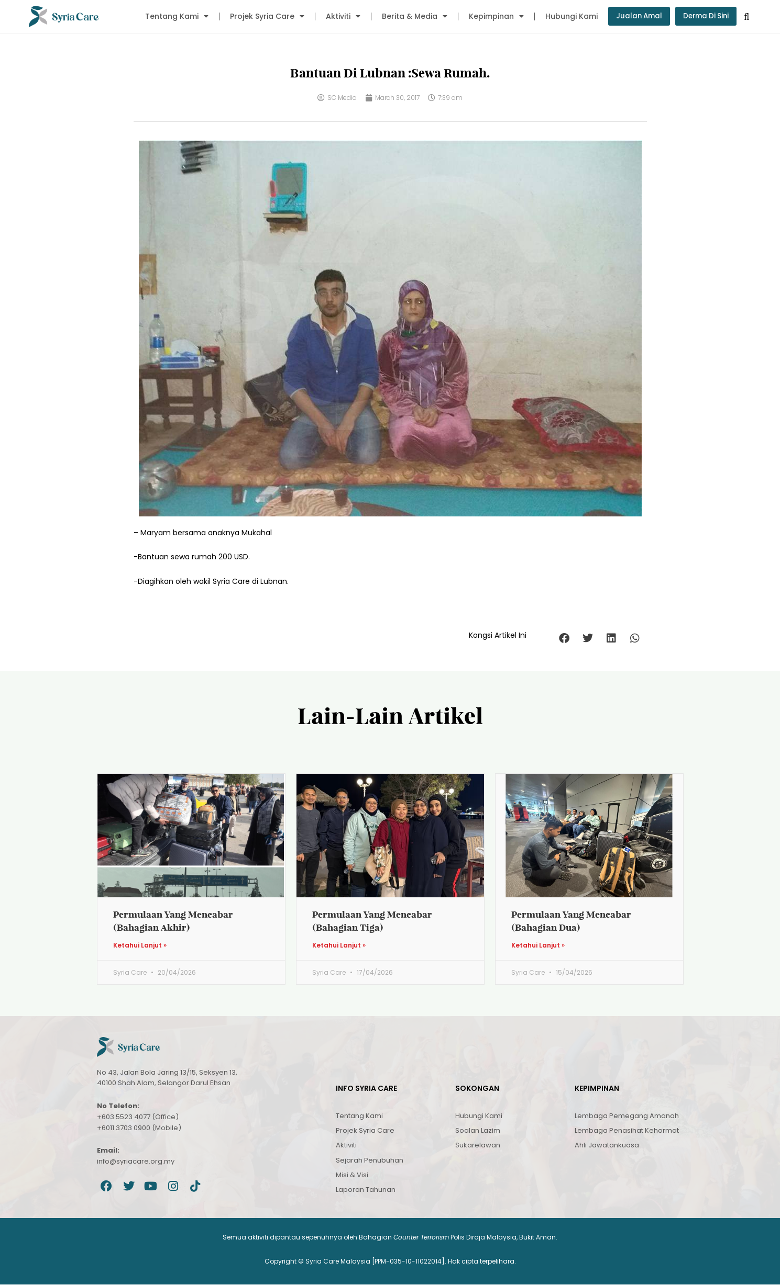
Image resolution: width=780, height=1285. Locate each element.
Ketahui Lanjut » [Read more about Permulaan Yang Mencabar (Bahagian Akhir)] (140, 946)
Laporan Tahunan (366, 1190)
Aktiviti (338, 16)
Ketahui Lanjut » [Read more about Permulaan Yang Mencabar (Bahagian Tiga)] (339, 946)
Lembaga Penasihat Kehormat (627, 1131)
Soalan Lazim (477, 1131)
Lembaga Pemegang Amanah (627, 1116)
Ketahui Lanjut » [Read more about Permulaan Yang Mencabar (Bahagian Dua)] (538, 946)
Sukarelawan (477, 1146)
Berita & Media (409, 16)
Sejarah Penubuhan (369, 1161)
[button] (564, 638)
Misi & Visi (352, 1175)
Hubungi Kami (566, 16)
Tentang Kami (171, 16)
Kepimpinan (491, 16)
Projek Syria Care (262, 16)
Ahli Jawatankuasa (607, 1146)
